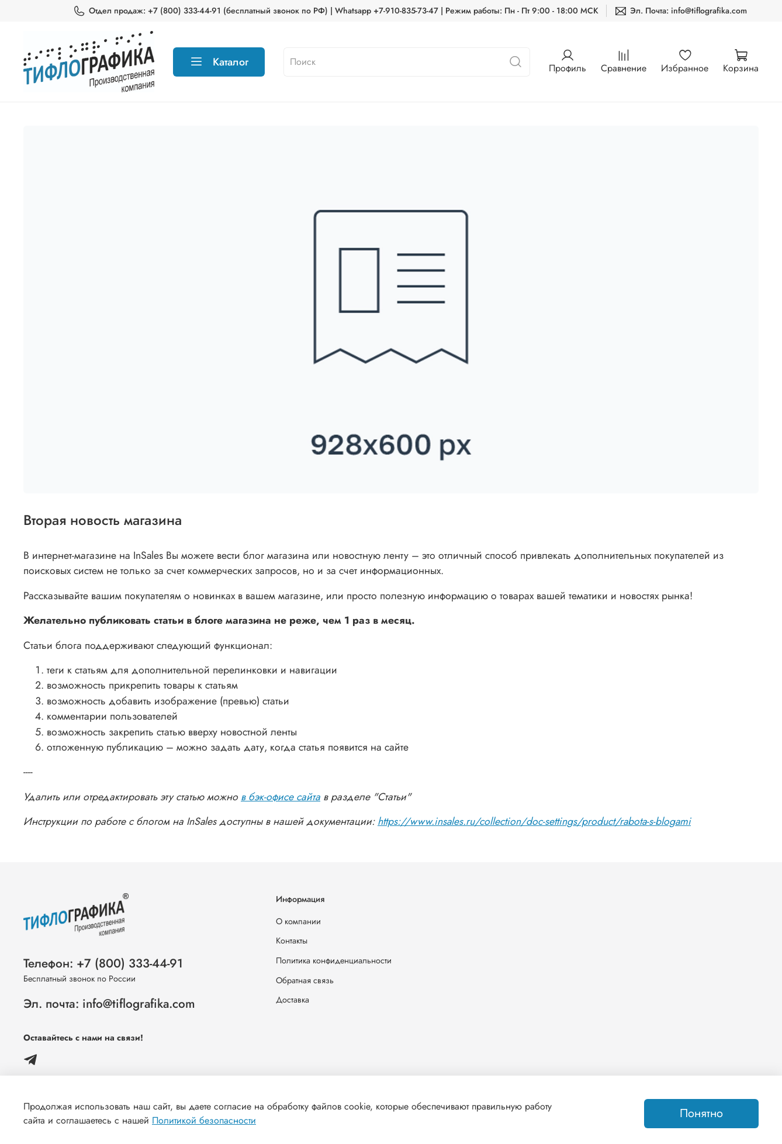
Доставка (292, 999)
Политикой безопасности (204, 1120)
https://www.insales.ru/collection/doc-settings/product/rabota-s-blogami (534, 821)
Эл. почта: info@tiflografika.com (109, 1003)
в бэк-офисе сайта (280, 796)
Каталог (218, 62)
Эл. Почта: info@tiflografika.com (680, 11)
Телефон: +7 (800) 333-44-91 (103, 963)
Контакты (291, 940)
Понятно (701, 1113)
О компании (298, 921)
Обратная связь (305, 980)
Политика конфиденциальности (334, 960)
